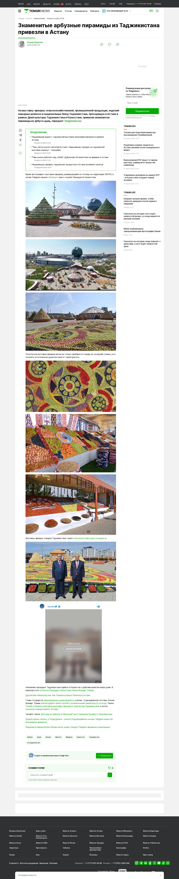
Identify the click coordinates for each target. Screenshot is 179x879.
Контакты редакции (29, 863)
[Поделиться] (117, 44)
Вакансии (44, 863)
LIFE (29, 4)
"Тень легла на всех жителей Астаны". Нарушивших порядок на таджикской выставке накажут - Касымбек (68, 148)
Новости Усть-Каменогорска (41, 837)
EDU (87, 4)
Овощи (48, 737)
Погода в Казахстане (17, 831)
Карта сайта (41, 831)
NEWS (21, 4)
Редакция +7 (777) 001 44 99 (139, 4)
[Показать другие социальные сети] (20, 145)
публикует (53, 177)
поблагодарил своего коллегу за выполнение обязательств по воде (74, 703)
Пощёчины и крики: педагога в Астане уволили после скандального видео (142, 147)
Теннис (12, 855)
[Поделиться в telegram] (20, 135)
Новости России (69, 843)
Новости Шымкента (124, 831)
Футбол (146, 848)
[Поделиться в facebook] (20, 140)
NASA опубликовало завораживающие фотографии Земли (142, 229)
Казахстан (81, 737)
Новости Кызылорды (124, 836)
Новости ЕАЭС (122, 843)
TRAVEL (78, 4)
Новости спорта (122, 855)
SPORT (37, 4)
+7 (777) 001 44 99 (93, 863)
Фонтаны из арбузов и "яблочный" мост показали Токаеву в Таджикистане (76, 714)
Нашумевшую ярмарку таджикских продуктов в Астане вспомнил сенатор (67, 164)
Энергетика (13, 848)
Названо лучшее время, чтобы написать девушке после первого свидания (140, 201)
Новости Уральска (70, 836)
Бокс (38, 855)
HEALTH (47, 4)
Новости (58, 11)
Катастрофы (121, 848)
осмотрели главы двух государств (89, 538)
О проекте (14, 863)
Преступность (41, 848)
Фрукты (58, 737)
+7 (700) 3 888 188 (121, 863)
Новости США (41, 843)
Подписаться (142, 111)
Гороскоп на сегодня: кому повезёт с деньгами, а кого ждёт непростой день (142, 244)
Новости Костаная (97, 836)
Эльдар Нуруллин (35, 42)
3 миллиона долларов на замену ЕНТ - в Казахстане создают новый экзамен (142, 177)
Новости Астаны (96, 831)
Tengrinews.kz (72, 120)
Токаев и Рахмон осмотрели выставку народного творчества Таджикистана (62, 706)
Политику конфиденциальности (140, 116)
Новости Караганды (151, 831)
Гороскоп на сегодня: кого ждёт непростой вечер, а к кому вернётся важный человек (142, 216)
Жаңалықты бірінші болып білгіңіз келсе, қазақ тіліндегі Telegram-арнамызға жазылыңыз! (68, 727)
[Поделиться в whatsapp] (20, 130)
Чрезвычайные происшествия (96, 849)
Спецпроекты (81, 11)
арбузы (30, 737)
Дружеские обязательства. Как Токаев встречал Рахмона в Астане (58, 695)
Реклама (157, 4)
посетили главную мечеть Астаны (42, 709)
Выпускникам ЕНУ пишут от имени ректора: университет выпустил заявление (140, 162)
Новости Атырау (149, 836)
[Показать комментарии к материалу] (20, 153)
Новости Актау (15, 843)
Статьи (68, 11)
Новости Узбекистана (151, 843)
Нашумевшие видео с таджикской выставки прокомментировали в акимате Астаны (68, 138)
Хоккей (66, 855)
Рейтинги (94, 11)
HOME (57, 4)
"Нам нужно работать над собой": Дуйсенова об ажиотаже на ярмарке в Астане (70, 157)
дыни (39, 737)
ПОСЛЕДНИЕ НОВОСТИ (27, 875)
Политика (93, 855)
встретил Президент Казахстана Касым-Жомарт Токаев (67, 690)
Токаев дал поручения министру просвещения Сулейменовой (140, 133)
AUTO (68, 4)
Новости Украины (97, 843)
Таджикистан (94, 737)
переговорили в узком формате (59, 700)
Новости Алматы (69, 831)
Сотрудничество (33, 743)
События (66, 848)
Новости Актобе (15, 836)
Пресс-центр (148, 855)
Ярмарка (69, 737)
